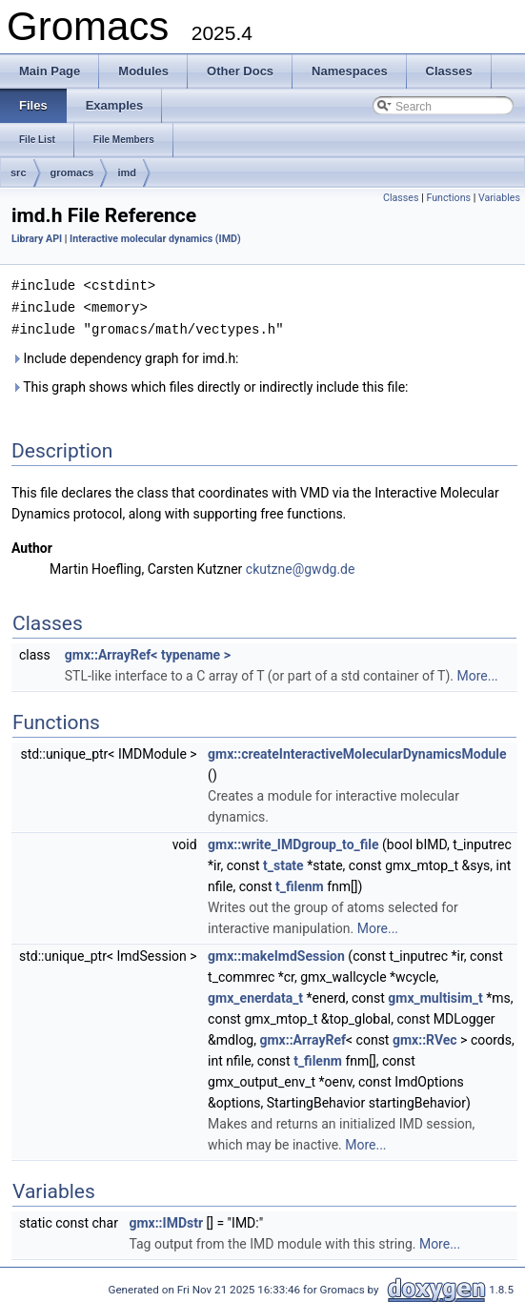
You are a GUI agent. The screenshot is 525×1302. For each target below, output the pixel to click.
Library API (36, 239)
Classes (400, 198)
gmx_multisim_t (435, 995)
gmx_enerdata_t (255, 995)
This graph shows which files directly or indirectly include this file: (210, 384)
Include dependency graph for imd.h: (125, 355)
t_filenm (299, 883)
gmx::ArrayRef (302, 1037)
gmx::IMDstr (166, 1220)
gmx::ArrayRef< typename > (148, 652)
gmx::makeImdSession (276, 953)
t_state (283, 862)
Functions (448, 198)
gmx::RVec (425, 1037)
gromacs (72, 172)
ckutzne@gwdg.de (300, 566)
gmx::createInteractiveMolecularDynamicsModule (357, 751)
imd (126, 172)
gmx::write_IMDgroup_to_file (293, 841)
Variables (499, 198)
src (18, 172)
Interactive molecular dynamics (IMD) (155, 239)
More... (476, 673)
